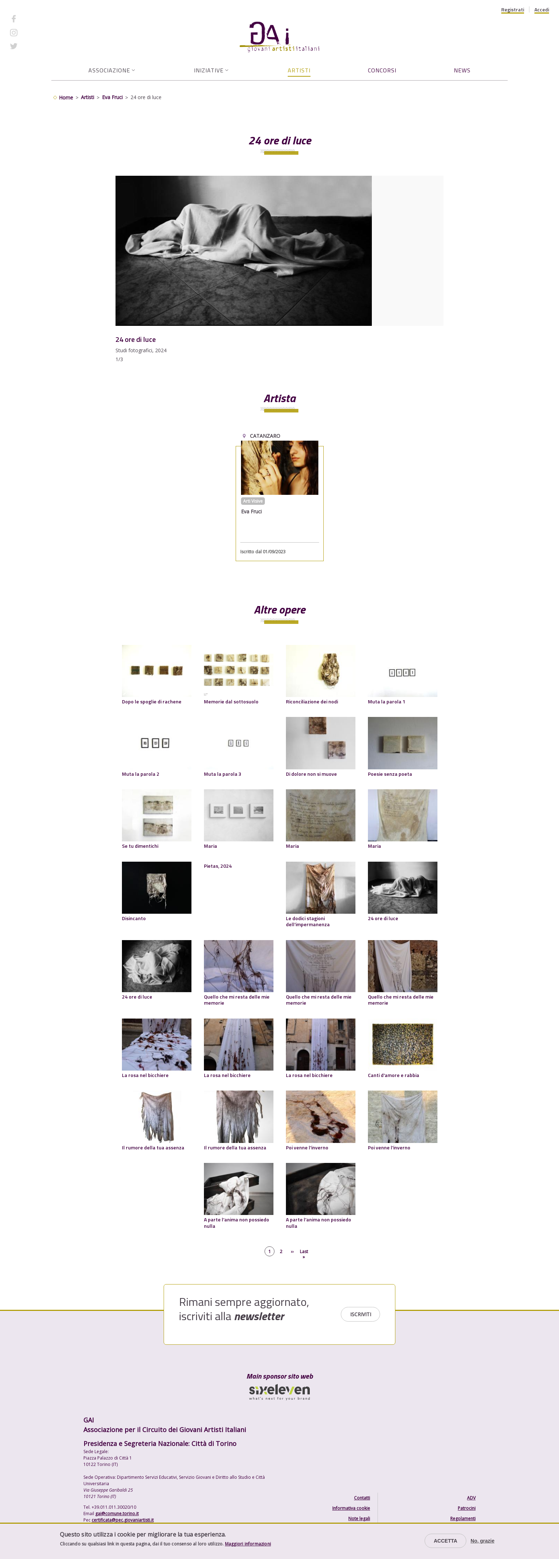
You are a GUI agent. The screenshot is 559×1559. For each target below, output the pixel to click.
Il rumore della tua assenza (153, 1147)
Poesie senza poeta (390, 774)
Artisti (299, 70)
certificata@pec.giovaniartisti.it (123, 1520)
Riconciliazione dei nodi (312, 701)
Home (66, 97)
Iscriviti (360, 1314)
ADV (471, 1498)
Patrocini (467, 1508)
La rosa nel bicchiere (145, 1075)
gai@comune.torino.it (117, 1514)
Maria (210, 846)
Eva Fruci (112, 97)
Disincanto (134, 918)
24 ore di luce (383, 918)
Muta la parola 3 (222, 774)
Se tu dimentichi (140, 846)
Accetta (445, 1541)
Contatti (362, 1498)
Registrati (512, 9)
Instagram (33, 32)
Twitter (30, 46)
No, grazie (482, 1541)
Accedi (541, 9)
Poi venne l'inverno (307, 1147)
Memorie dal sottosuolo (231, 701)
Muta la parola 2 (140, 774)
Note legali (359, 1518)
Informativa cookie (351, 1508)
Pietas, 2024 (218, 866)
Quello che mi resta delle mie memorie (237, 1000)
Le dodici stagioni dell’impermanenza (308, 921)
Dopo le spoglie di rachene (151, 701)
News (462, 70)
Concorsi (382, 70)
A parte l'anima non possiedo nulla (236, 1223)
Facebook (33, 18)
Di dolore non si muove (311, 774)
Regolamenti (463, 1518)
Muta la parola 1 (386, 701)
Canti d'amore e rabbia (393, 1075)
